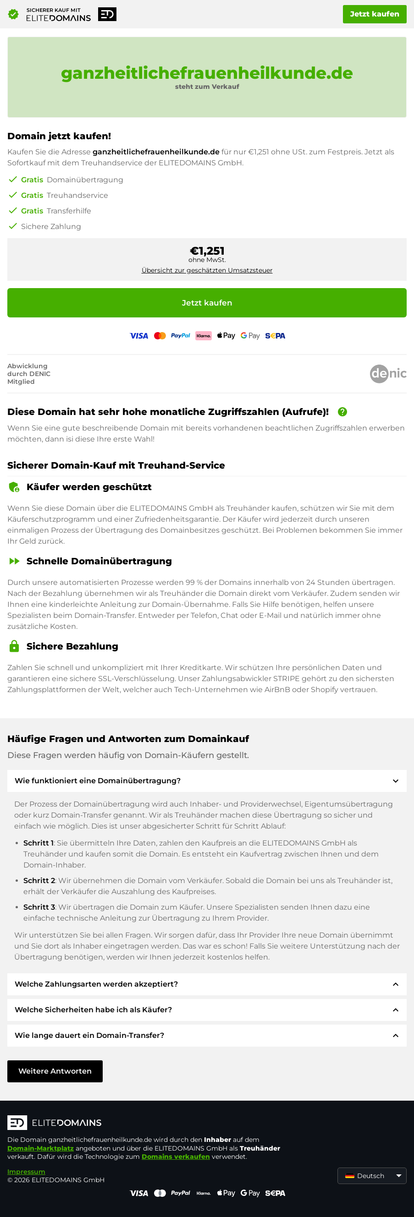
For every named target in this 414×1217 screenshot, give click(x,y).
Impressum (26, 1172)
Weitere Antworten (55, 1071)
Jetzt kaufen (374, 14)
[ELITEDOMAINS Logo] (144, 1123)
